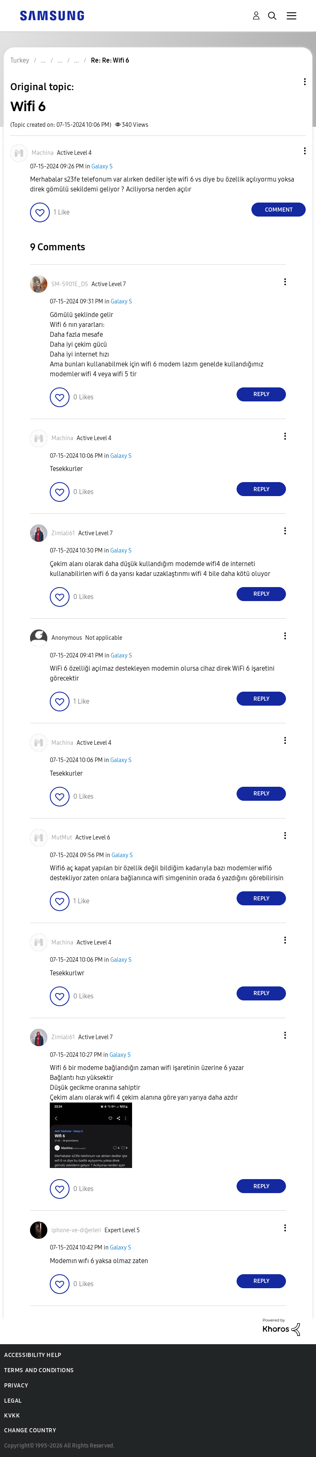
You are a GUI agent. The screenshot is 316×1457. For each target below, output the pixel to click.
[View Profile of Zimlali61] (63, 533)
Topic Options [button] (291, 81)
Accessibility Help (32, 1355)
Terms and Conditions (39, 1370)
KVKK (12, 1415)
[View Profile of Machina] (42, 152)
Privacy (16, 1385)
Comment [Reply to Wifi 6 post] (279, 209)
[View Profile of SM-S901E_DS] (69, 284)
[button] (291, 151)
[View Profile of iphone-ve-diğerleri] (76, 1230)
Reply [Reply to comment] (261, 394)
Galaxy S (102, 166)
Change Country (30, 1430)
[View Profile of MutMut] (61, 837)
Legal (13, 1400)
